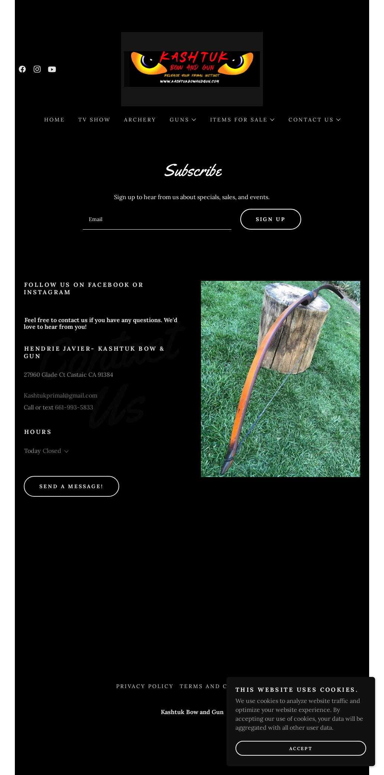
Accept (300, 748)
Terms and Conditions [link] (224, 686)
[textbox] (157, 219)
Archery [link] (140, 119)
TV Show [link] (94, 119)
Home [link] (54, 119)
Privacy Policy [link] (145, 686)
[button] (182, 119)
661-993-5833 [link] (74, 407)
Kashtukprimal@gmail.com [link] (60, 395)
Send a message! (71, 486)
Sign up (271, 219)
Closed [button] (52, 450)
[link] (22, 69)
